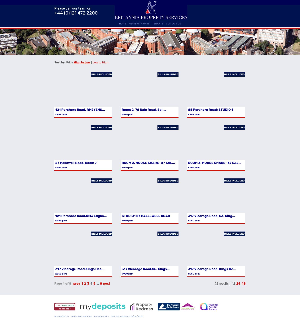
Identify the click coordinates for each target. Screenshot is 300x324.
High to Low (82, 62)
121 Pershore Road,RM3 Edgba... (81, 216)
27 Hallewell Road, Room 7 (76, 163)
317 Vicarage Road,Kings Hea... (79, 269)
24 (238, 283)
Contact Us (173, 23)
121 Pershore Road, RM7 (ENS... (80, 110)
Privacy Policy (101, 316)
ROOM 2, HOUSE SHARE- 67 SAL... (148, 163)
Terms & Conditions (81, 316)
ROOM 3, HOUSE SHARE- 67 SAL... (214, 163)
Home (122, 23)
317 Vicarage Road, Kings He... (212, 269)
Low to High (100, 62)
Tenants (157, 23)
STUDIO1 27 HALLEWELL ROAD (146, 216)
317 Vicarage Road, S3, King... (211, 216)
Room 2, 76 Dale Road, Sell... (144, 110)
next (106, 283)
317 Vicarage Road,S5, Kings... (146, 269)
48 (243, 283)
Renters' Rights (139, 23)
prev (76, 283)
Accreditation (61, 316)
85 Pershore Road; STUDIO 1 (210, 110)
